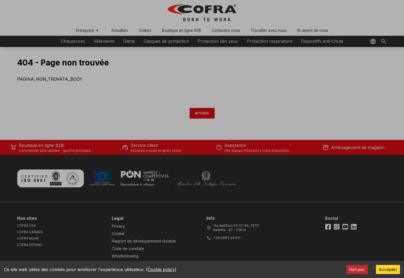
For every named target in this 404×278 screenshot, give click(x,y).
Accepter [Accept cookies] (388, 269)
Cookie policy (161, 269)
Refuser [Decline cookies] (357, 269)
